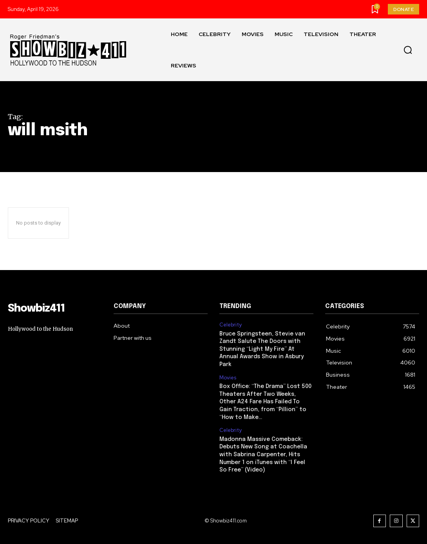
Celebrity (230, 325)
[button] (407, 50)
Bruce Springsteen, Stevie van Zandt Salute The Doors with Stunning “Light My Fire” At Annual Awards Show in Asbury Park (262, 349)
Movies (227, 377)
